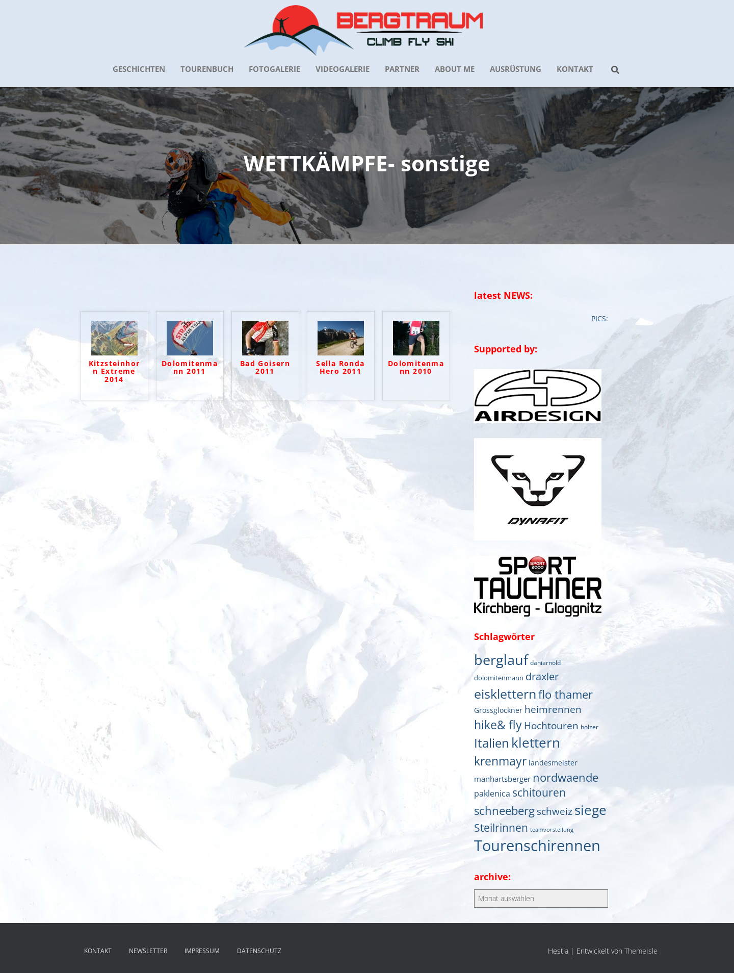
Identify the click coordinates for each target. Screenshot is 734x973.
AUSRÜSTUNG (515, 69)
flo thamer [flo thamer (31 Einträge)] (565, 694)
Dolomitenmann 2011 (190, 368)
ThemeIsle (641, 951)
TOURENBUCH (206, 69)
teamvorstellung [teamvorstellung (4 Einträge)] (551, 829)
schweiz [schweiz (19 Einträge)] (554, 811)
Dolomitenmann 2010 (416, 368)
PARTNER (402, 69)
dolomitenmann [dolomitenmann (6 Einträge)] (498, 677)
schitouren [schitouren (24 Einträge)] (539, 792)
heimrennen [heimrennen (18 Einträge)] (553, 709)
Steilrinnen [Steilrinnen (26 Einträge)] (501, 827)
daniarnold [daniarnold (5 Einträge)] (545, 662)
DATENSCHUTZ (259, 950)
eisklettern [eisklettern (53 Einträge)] (505, 693)
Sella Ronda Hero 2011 (340, 368)
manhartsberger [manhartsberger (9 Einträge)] (502, 779)
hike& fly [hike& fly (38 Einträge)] (498, 724)
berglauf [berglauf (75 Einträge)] (501, 659)
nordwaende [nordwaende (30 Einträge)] (565, 777)
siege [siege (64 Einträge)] (590, 810)
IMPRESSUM (202, 950)
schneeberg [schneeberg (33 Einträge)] (504, 810)
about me (455, 69)
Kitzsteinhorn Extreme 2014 (114, 372)
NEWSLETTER (148, 950)
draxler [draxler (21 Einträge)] (542, 676)
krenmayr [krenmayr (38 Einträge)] (500, 761)
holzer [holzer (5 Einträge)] (589, 727)
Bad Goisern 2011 (265, 368)
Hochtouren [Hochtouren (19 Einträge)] (551, 725)
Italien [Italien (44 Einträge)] (491, 742)
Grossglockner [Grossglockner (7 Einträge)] (498, 710)
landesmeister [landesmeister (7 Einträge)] (553, 762)
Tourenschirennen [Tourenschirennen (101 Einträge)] (537, 845)
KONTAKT (575, 69)
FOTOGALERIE (274, 69)
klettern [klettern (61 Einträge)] (535, 742)
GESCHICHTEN (139, 69)
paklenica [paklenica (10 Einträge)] (492, 793)
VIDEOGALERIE (343, 69)
